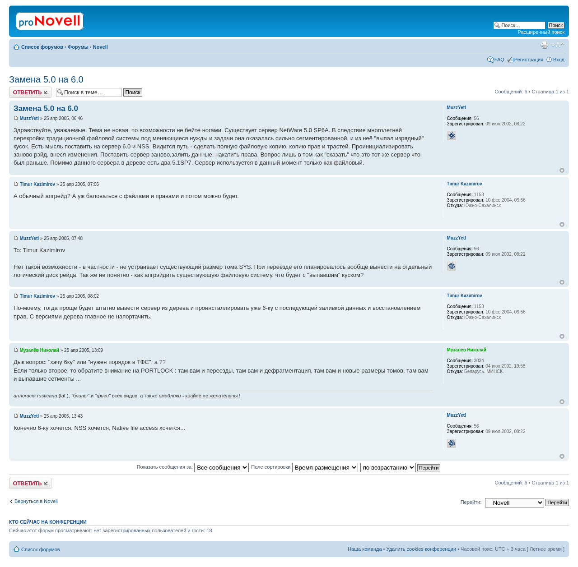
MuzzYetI (29, 118)
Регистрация (528, 59)
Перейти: (471, 502)
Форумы (78, 47)
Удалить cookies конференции (422, 549)
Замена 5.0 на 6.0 (46, 79)
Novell (100, 47)
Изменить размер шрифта (557, 45)
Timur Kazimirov (37, 184)
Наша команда (365, 549)
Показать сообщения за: (193, 467)
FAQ (499, 59)
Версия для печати (544, 45)
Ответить (30, 92)
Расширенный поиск (540, 32)
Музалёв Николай (39, 350)
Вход (558, 59)
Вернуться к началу (561, 170)
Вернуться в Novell (36, 501)
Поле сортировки (304, 467)
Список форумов (42, 47)
